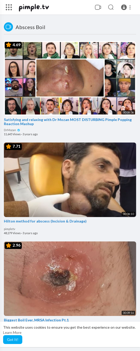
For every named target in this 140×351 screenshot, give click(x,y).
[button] (127, 7)
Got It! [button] (12, 339)
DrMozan (12, 130)
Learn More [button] (12, 332)
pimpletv (9, 229)
